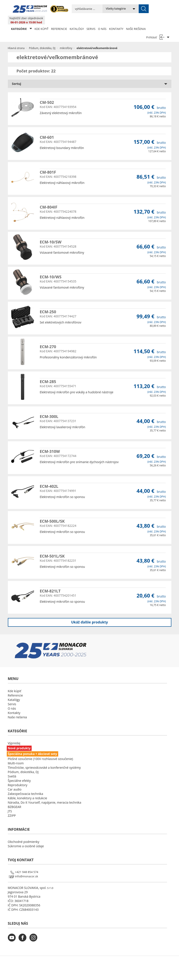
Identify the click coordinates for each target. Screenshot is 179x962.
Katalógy (77, 20)
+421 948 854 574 (26, 863)
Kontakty (116, 20)
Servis (91, 20)
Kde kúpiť (41, 20)
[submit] (126, 8)
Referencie (59, 20)
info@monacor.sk (26, 868)
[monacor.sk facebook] (24, 931)
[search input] (78, 8)
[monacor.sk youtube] (13, 931)
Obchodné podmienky (23, 833)
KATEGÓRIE (21, 20)
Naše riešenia (136, 20)
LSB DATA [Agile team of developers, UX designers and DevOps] (129, 955)
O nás (102, 20)
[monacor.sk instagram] (34, 931)
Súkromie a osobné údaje (26, 837)
